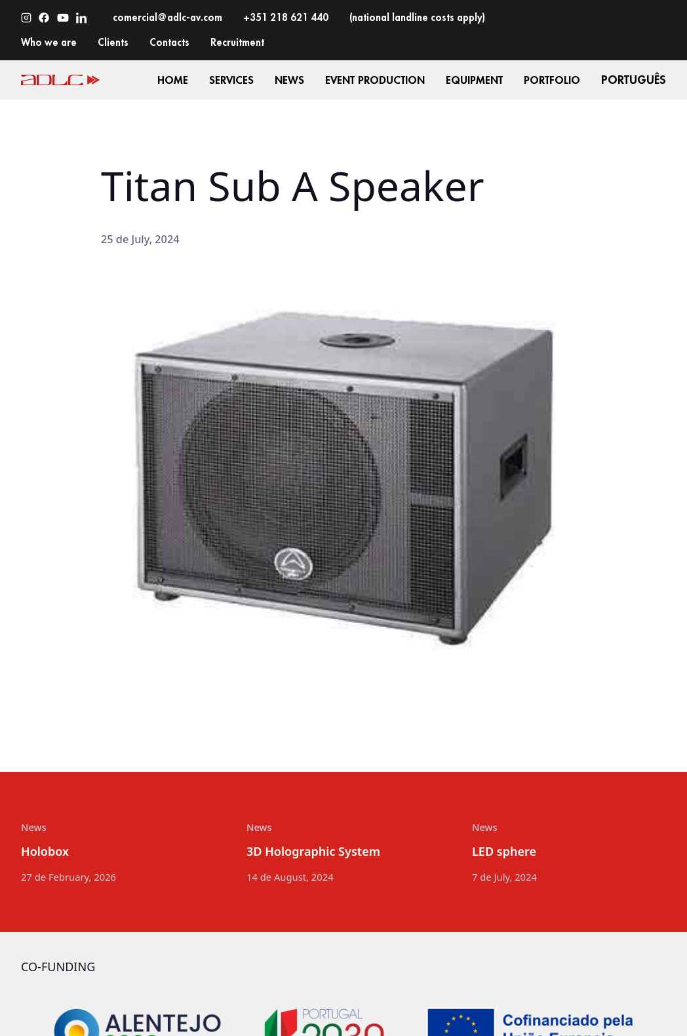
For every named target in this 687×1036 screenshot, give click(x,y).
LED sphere (504, 852)
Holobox (45, 852)
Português (633, 79)
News (34, 827)
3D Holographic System (313, 852)
